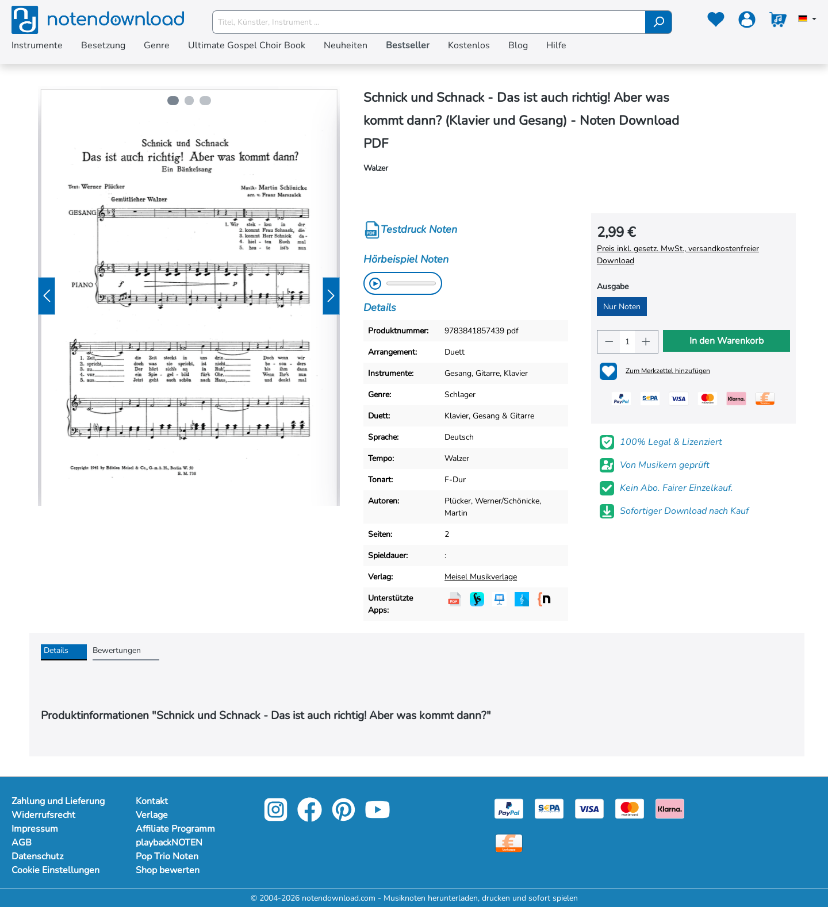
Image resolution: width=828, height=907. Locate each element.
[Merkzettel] (715, 22)
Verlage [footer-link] (152, 815)
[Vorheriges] (46, 296)
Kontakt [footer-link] (152, 801)
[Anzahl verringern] (609, 341)
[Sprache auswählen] (807, 19)
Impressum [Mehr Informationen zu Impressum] (35, 829)
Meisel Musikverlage (480, 576)
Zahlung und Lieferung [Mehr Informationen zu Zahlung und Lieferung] (58, 801)
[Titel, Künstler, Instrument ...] (429, 22)
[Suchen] (658, 22)
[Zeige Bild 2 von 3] (189, 100)
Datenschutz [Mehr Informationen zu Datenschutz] (37, 856)
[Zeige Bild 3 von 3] (206, 100)
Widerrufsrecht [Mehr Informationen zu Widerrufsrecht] (43, 815)
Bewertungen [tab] (117, 650)
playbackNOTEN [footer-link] (169, 842)
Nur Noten (622, 306)
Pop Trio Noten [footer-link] (167, 856)
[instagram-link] (277, 817)
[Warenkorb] (777, 22)
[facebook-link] (311, 817)
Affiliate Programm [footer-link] (175, 829)
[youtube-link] (377, 817)
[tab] (64, 652)
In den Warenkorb (726, 341)
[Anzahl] (627, 341)
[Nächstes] (331, 296)
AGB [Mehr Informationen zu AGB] (22, 842)
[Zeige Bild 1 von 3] (172, 100)
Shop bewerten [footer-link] (168, 870)
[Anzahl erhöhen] (646, 341)
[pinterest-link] (345, 817)
